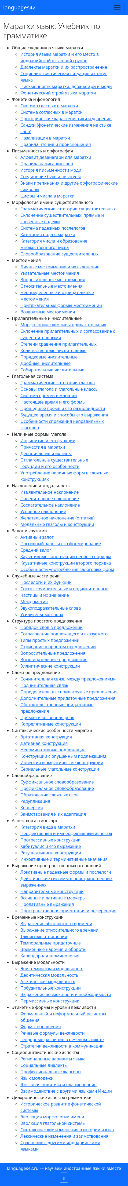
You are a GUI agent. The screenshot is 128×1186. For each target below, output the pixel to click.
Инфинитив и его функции (47, 441)
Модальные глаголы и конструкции (57, 524)
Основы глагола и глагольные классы (59, 389)
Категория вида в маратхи (47, 827)
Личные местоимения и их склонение (59, 267)
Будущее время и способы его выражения (64, 415)
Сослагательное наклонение (50, 505)
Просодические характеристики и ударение (66, 119)
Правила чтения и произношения (55, 144)
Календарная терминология (49, 956)
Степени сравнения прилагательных (58, 344)
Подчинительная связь (44, 685)
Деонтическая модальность (49, 975)
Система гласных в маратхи (49, 106)
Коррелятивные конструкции (50, 724)
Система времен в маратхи (48, 395)
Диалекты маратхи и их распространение (63, 67)
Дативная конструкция (44, 743)
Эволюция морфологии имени (52, 1117)
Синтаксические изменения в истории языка (67, 1130)
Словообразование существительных (59, 254)
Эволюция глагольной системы (53, 1123)
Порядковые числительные (49, 357)
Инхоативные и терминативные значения (64, 859)
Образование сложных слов (49, 795)
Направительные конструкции (52, 891)
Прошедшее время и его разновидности (62, 408)
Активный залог (37, 537)
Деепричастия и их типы (46, 453)
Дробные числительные (45, 363)
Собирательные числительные (52, 370)
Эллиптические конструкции (50, 666)
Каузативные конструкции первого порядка (65, 556)
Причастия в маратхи (42, 447)
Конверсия (31, 808)
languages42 (19, 7)
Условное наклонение (43, 511)
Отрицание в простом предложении (58, 647)
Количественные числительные (53, 350)
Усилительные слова (41, 614)
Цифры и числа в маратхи (47, 196)
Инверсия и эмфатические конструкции (61, 763)
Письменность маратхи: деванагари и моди (66, 86)
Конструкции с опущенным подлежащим (63, 756)
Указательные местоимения (49, 273)
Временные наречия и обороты (53, 949)
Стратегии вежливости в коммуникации (62, 1046)
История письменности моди (50, 170)
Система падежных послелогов (52, 228)
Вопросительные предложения (52, 653)
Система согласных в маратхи (51, 112)
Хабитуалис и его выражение (50, 846)
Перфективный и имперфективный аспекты (66, 833)
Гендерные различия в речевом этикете (62, 1039)
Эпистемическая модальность (51, 969)
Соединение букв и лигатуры (50, 177)
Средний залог (35, 550)
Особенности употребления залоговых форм (67, 569)
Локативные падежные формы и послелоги (65, 872)
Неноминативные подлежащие (53, 750)
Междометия (34, 602)
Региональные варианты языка (53, 1059)
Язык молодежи (37, 1078)
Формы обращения (40, 1027)
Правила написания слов (46, 164)
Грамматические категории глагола (57, 383)
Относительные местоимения (51, 286)
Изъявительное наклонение (49, 492)
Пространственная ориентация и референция (68, 911)
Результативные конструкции (50, 853)
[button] (64, 1178)
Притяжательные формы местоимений (61, 305)
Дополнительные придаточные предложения (67, 698)
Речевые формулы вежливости (52, 1033)
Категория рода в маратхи (47, 234)
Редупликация (35, 801)
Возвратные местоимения (47, 312)
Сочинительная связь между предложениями (68, 679)
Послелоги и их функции (46, 582)
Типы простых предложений (49, 640)
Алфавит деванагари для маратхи (55, 157)
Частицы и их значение (44, 595)
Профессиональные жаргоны (50, 1072)
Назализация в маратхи (45, 138)
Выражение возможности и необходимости (65, 994)
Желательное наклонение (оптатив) (57, 518)
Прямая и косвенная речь (47, 717)
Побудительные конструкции (50, 988)
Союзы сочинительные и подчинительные (64, 589)
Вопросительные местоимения (52, 280)
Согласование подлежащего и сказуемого (64, 634)
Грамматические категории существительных (68, 209)
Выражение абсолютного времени (56, 924)
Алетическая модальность (47, 981)
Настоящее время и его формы (53, 402)
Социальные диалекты (44, 1065)
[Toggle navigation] (117, 7)
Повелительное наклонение (49, 499)
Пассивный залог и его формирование (60, 544)
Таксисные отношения (43, 936)
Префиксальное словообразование (57, 788)
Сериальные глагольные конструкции (59, 769)
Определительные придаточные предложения (69, 692)
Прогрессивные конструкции (50, 840)
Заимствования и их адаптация (53, 814)
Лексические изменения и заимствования (64, 1136)
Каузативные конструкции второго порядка (65, 563)
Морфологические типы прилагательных (63, 325)
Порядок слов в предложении (51, 627)
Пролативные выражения (47, 904)
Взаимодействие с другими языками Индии (66, 1091)
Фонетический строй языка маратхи (58, 93)
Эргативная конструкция (46, 737)
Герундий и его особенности (49, 466)
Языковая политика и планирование (58, 1085)
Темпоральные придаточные (50, 943)
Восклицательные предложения (53, 659)
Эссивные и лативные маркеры (53, 898)
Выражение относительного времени (59, 930)
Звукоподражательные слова (50, 608)
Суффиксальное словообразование (57, 782)
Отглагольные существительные (54, 460)
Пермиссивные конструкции (49, 1001)
